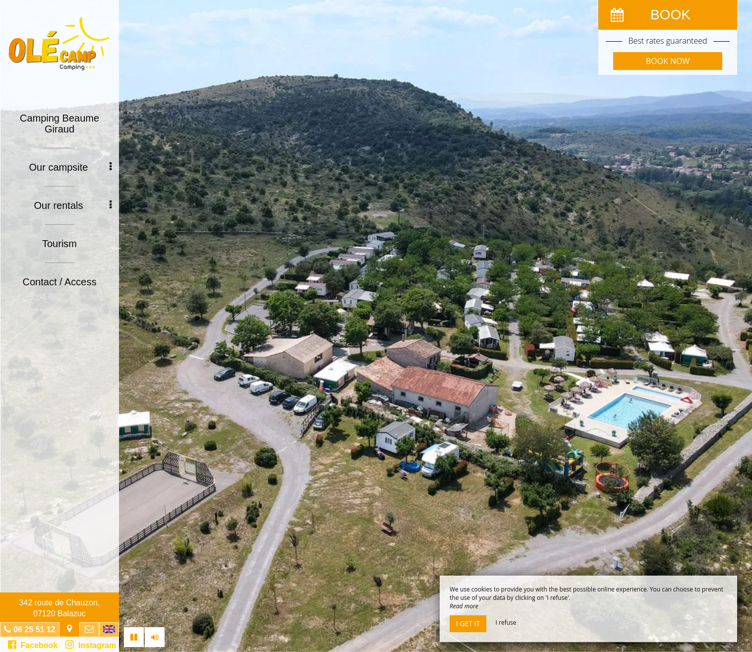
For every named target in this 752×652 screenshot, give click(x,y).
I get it (468, 623)
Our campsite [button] (70, 167)
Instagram (90, 645)
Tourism (59, 243)
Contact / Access (60, 281)
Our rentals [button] (73, 205)
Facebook (33, 645)
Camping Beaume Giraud (59, 123)
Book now (668, 61)
